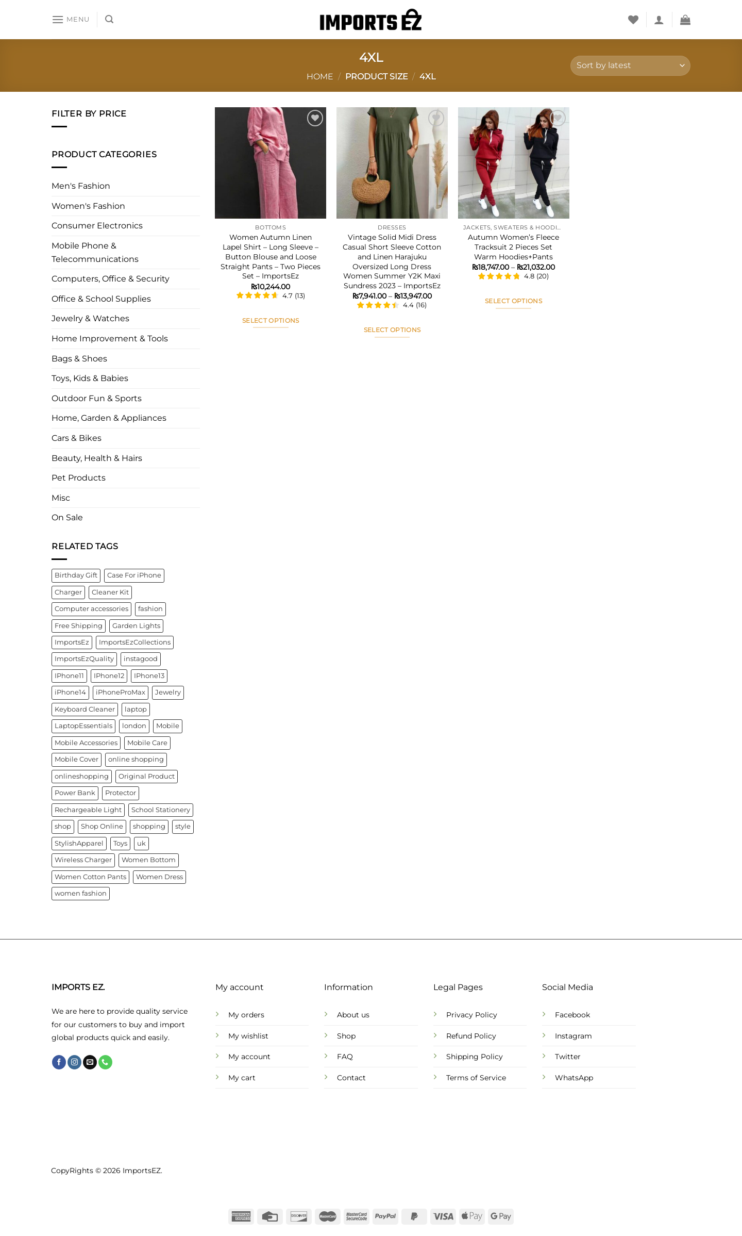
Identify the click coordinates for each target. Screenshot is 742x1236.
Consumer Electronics (97, 226)
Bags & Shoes (79, 359)
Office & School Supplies (101, 299)
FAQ (345, 1056)
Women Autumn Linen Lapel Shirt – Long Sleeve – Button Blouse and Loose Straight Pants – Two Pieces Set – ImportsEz (271, 257)
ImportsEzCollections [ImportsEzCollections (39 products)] (135, 642)
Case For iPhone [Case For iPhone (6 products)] (134, 575)
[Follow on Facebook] (59, 1062)
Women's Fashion (88, 206)
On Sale (67, 518)
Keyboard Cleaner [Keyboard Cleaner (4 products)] (85, 709)
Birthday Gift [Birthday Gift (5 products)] (76, 575)
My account (249, 1056)
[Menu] (71, 19)
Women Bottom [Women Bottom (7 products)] (149, 860)
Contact (351, 1077)
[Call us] (105, 1062)
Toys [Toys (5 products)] (120, 843)
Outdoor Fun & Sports (97, 398)
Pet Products (79, 478)
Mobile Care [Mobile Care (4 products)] (147, 743)
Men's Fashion (81, 186)
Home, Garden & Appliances (109, 418)
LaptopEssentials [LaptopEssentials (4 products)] (83, 726)
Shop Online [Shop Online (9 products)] (102, 827)
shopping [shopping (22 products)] (149, 827)
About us (353, 1014)
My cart (242, 1077)
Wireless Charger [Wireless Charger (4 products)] (83, 860)
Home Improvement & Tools (110, 338)
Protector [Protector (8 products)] (120, 793)
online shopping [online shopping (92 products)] (136, 760)
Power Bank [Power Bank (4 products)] (75, 793)
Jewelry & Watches (90, 319)
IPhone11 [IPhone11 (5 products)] (69, 676)
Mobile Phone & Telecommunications (95, 252)
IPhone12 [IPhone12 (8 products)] (109, 676)
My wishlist (248, 1036)
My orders (246, 1014)
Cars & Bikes (77, 438)
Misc (61, 498)
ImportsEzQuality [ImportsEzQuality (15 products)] (84, 659)
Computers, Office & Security (111, 279)
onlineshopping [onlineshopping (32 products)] (82, 776)
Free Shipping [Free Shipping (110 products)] (79, 626)
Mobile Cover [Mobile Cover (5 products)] (76, 760)
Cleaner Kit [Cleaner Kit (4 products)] (110, 592)
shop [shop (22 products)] (63, 827)
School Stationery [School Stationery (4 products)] (160, 810)
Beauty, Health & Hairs (97, 458)
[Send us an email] (90, 1062)
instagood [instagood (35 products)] (141, 659)
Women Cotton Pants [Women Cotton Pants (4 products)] (90, 877)
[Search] (109, 19)
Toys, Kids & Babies (90, 379)
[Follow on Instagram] (74, 1062)
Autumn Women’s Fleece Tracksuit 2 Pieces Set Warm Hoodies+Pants (513, 247)
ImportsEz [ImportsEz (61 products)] (72, 642)
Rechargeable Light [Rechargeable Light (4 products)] (88, 810)
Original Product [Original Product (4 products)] (147, 776)
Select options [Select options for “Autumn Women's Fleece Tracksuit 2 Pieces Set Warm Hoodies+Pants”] (513, 301)
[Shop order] (630, 66)
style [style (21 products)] (183, 827)
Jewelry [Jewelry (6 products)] (168, 693)
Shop (346, 1036)
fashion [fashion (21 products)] (150, 609)
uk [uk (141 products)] (141, 843)
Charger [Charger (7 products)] (68, 592)
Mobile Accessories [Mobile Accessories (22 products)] (86, 743)
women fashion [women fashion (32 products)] (81, 893)
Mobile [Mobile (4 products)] (167, 726)
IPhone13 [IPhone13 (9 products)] (149, 676)
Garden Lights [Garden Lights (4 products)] (136, 626)
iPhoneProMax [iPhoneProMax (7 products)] (120, 693)
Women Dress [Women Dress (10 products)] (159, 877)
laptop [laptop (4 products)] (136, 709)
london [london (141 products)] (134, 726)
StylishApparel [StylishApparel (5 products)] (79, 843)
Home (320, 76)
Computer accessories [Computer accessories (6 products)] (91, 609)
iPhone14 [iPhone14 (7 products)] (70, 693)
